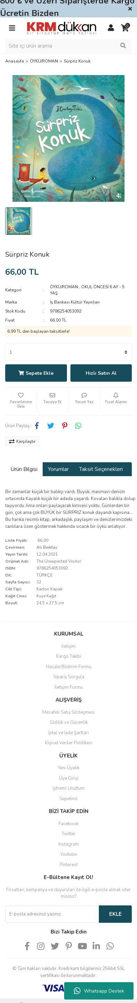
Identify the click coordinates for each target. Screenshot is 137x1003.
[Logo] (61, 28)
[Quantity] (68, 352)
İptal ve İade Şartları (68, 733)
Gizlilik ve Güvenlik (69, 722)
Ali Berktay (46, 547)
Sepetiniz (68, 799)
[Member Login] (111, 28)
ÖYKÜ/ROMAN (64, 287)
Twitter (69, 834)
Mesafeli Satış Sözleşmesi (68, 712)
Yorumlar (58, 469)
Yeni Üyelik (68, 768)
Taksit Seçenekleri (101, 469)
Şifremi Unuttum (68, 788)
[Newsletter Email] (52, 914)
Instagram (68, 844)
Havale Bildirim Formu (69, 667)
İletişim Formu (68, 687)
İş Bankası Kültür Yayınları (75, 302)
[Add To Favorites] (20, 401)
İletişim (68, 646)
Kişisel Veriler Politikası (68, 743)
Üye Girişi (68, 778)
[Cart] (125, 28)
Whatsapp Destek (99, 991)
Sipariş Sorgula (68, 677)
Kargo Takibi (68, 656)
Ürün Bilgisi (23, 469)
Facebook (68, 824)
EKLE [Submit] (115, 914)
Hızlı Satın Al (101, 373)
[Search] (68, 46)
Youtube (68, 854)
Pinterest (69, 865)
